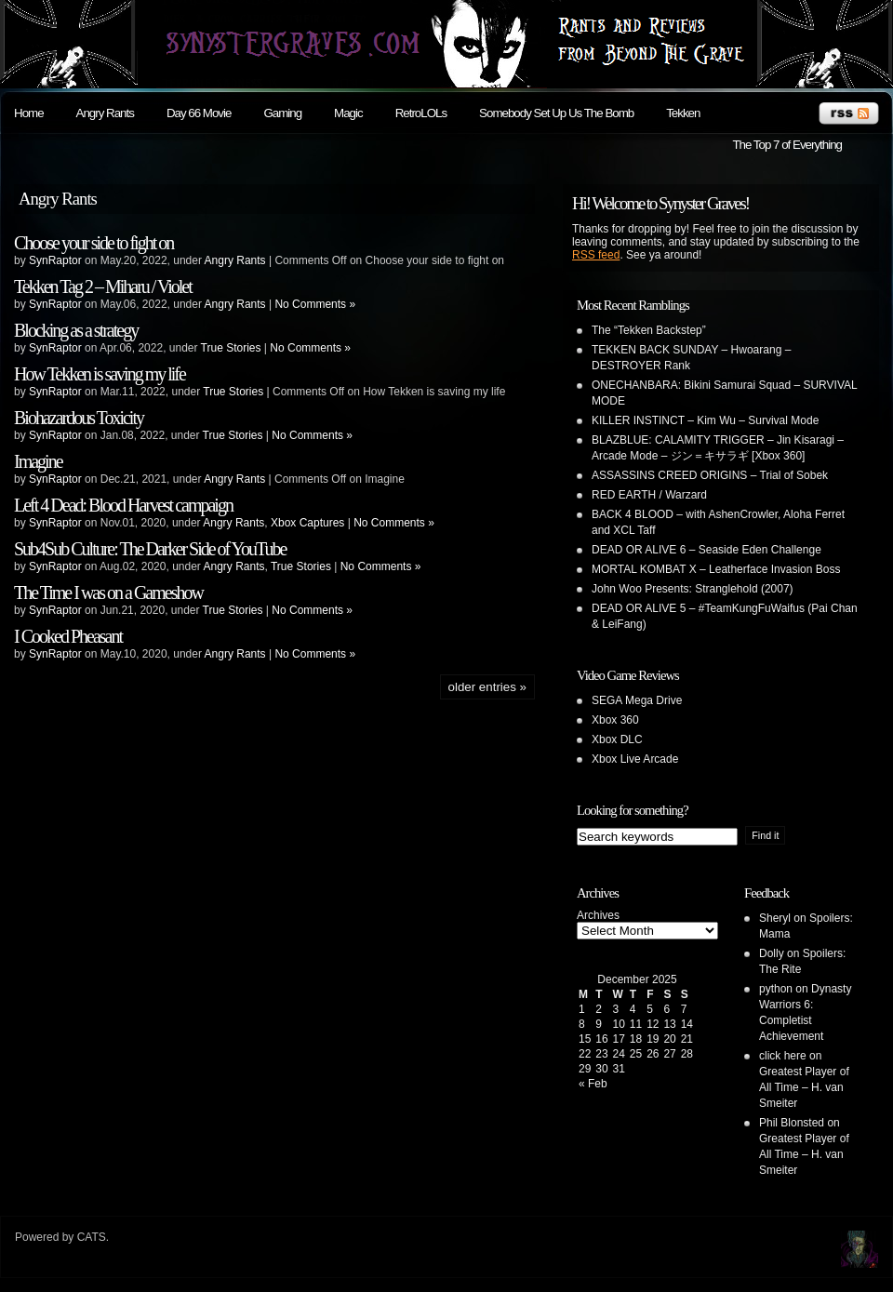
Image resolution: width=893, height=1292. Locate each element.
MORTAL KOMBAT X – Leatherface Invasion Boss (716, 569)
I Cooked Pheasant (68, 636)
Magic (348, 113)
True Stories (231, 347)
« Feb (593, 1083)
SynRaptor (55, 260)
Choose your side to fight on (93, 243)
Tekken (683, 113)
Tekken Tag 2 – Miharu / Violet (103, 286)
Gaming (282, 113)
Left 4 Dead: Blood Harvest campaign (123, 505)
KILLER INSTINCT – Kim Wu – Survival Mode (705, 420)
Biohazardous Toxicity (78, 417)
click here (782, 1055)
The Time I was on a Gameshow (108, 592)
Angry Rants (105, 113)
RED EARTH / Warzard (649, 494)
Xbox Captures (307, 522)
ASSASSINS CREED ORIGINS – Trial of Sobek (710, 475)
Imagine (38, 461)
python (776, 988)
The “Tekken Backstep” (649, 330)
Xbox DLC (617, 739)
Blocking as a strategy (76, 330)
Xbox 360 (615, 719)
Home (29, 113)
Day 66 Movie (199, 113)
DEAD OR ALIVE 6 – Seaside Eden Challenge (706, 549)
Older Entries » (487, 687)
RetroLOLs (420, 113)
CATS (91, 1237)
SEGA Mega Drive (637, 700)
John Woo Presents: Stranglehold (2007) (692, 588)
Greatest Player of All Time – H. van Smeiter (804, 1087)
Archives (598, 915)
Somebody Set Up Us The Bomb (556, 113)
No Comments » (314, 304)
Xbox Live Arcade (635, 759)
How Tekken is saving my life (99, 374)
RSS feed (596, 254)
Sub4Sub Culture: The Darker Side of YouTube (150, 549)
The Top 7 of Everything (787, 145)
